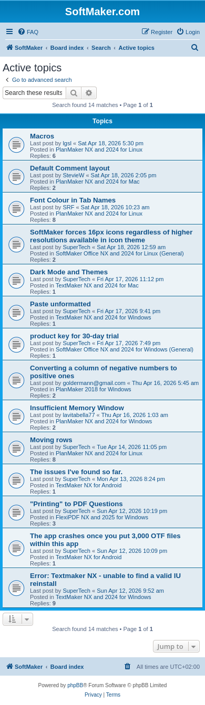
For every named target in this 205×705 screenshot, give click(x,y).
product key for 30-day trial (74, 336)
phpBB (75, 685)
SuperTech (76, 247)
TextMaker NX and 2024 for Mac (97, 285)
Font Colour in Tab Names (73, 200)
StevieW (73, 175)
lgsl (67, 143)
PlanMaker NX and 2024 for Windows (104, 421)
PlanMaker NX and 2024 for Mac (98, 181)
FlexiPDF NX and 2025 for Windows (102, 517)
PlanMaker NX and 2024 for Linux (99, 149)
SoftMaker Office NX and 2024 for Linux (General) (120, 253)
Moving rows (51, 440)
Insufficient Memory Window (77, 408)
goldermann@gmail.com (94, 383)
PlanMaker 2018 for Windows (93, 389)
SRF (68, 207)
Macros (42, 136)
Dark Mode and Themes (69, 272)
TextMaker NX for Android (88, 485)
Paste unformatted (60, 304)
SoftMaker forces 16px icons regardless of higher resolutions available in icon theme (111, 236)
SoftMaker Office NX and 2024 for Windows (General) (124, 349)
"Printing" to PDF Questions (76, 504)
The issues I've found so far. (76, 472)
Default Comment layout (70, 168)
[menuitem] (27, 32)
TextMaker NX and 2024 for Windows (103, 317)
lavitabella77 (79, 415)
